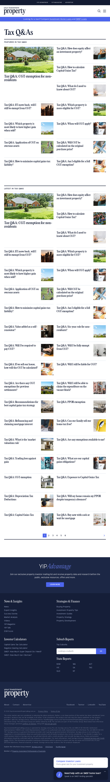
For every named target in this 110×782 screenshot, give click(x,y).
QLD (58, 671)
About (6, 705)
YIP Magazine (57, 2)
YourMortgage (61, 746)
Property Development (66, 621)
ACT (90, 664)
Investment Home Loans (61, 19)
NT (74, 671)
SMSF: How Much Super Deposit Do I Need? (23, 651)
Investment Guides (64, 614)
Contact (16, 705)
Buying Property (63, 607)
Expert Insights (10, 610)
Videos (7, 621)
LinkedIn (91, 705)
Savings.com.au (37, 746)
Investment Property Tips (67, 610)
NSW (59, 664)
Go (101, 651)
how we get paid (51, 724)
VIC (58, 667)
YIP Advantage (42, 2)
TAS (90, 667)
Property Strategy (64, 617)
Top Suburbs (62, 644)
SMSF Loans (81, 19)
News (6, 607)
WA (74, 664)
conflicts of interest (29, 724)
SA (74, 667)
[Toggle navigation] (104, 11)
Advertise (69, 2)
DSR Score (8, 631)
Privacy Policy (43, 711)
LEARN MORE (55, 584)
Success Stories (10, 614)
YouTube (102, 705)
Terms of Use (55, 711)
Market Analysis (10, 617)
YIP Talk (7, 628)
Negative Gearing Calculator (16, 648)
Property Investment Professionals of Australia (28, 751)
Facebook (71, 705)
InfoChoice (49, 746)
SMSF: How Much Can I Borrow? (18, 655)
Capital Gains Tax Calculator (16, 644)
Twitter (81, 705)
